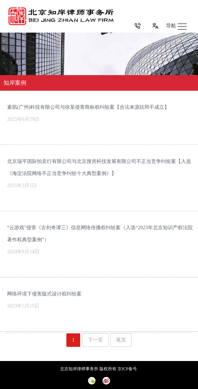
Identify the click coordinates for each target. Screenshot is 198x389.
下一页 (95, 340)
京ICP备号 (127, 368)
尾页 (121, 340)
